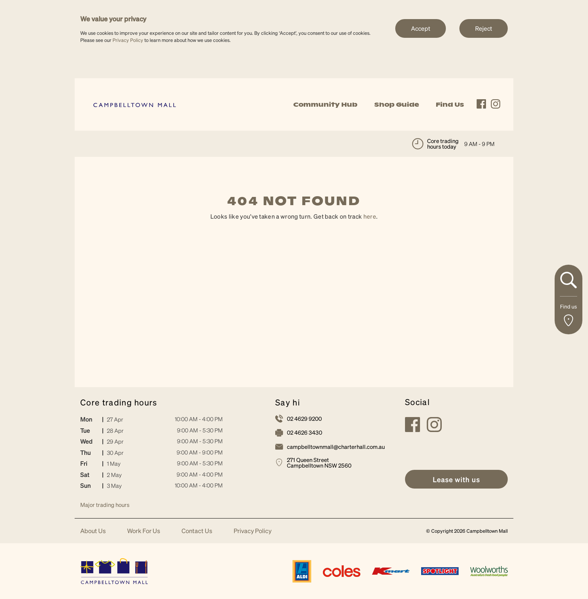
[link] (134, 104)
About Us (93, 531)
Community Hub (325, 104)
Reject (483, 28)
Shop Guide (396, 104)
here (369, 216)
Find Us (450, 104)
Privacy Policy (127, 40)
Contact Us (197, 531)
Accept (420, 28)
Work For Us (143, 531)
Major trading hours (104, 504)
